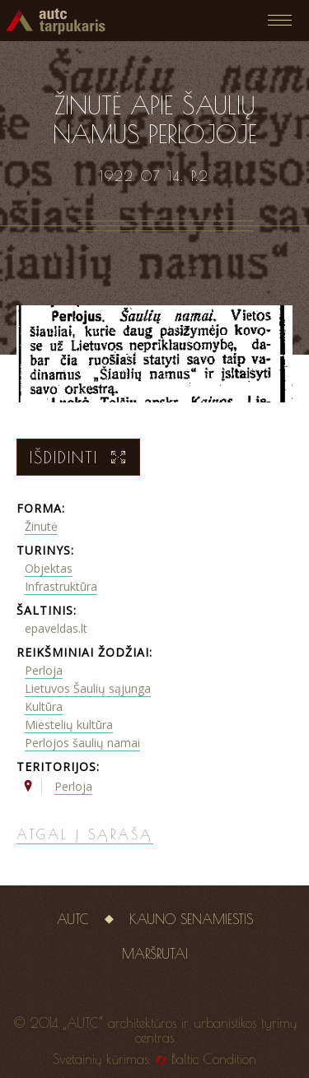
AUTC (73, 919)
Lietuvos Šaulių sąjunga (88, 688)
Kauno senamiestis (191, 919)
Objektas (49, 568)
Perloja (44, 670)
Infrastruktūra (61, 586)
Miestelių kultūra (69, 724)
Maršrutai (155, 953)
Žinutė (41, 526)
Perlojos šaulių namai (82, 742)
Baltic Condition (213, 1059)
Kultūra (44, 706)
